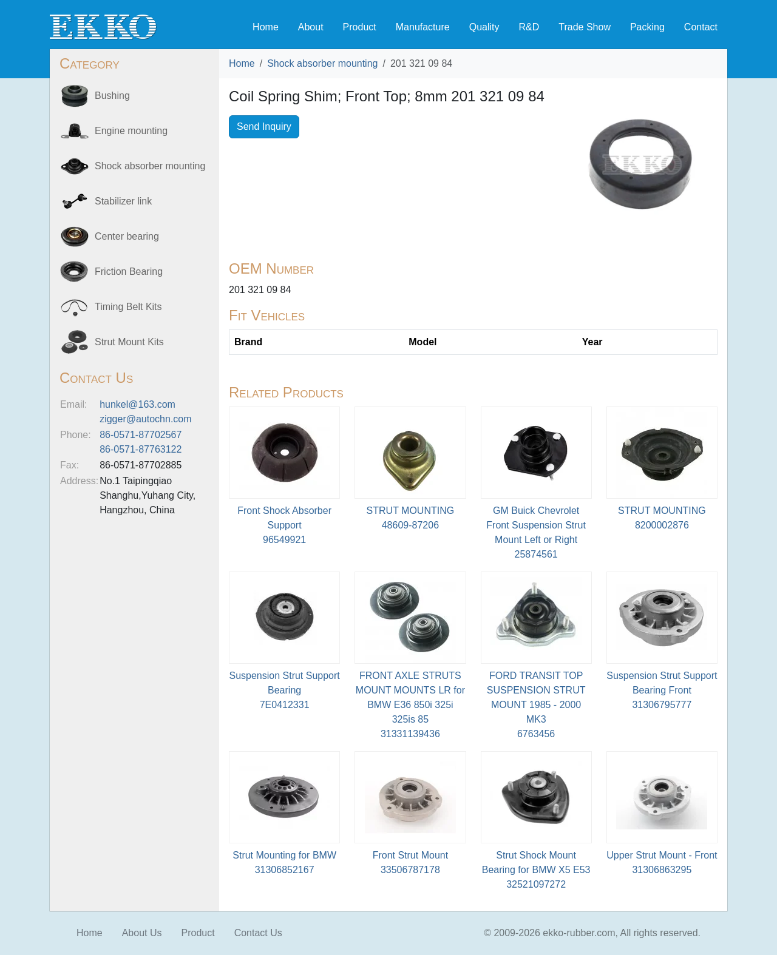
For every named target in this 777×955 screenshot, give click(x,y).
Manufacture (423, 27)
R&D (528, 27)
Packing (647, 27)
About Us (142, 933)
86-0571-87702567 (141, 435)
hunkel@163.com (137, 404)
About (311, 27)
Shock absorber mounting (322, 63)
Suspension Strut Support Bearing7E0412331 (284, 690)
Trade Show (584, 27)
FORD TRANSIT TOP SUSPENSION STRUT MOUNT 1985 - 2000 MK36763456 (536, 704)
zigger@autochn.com (145, 419)
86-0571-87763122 (141, 449)
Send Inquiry (264, 126)
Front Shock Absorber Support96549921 (284, 525)
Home (266, 27)
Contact (701, 27)
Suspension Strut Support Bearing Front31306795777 (661, 690)
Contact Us (258, 933)
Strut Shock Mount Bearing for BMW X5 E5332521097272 (536, 869)
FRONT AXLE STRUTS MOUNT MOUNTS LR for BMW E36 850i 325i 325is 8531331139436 (410, 704)
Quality (484, 27)
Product (359, 27)
